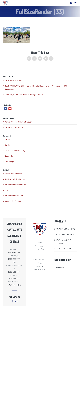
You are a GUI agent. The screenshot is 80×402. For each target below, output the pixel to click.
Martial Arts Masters (13, 173)
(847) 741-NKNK (14, 285)
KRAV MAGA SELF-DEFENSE (63, 241)
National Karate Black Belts (16, 184)
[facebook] (12, 301)
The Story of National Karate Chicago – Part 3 (24, 94)
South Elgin (9, 161)
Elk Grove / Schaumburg (15, 150)
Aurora (7, 139)
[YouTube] (9, 108)
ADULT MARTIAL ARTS (65, 234)
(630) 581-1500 (14, 278)
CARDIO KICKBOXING (64, 248)
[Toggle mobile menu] (76, 3)
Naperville (9, 156)
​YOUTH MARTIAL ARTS (65, 229)
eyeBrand (41, 266)
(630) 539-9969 (14, 272)
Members (60, 267)
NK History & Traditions (15, 179)
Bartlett (8, 145)
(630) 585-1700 (14, 252)
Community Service (13, 201)
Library (8, 190)
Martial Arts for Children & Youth (18, 122)
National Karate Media (14, 195)
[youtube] (16, 301)
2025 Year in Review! (13, 80)
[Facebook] (5, 108)
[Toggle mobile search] (71, 3)
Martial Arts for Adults (14, 127)
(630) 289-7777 (14, 259)
